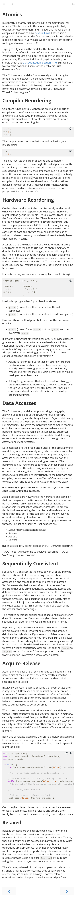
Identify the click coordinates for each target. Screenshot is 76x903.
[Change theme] (12, 4)
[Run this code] (71, 753)
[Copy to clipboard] (71, 129)
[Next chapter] (67, 891)
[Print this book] (73, 4)
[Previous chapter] (9, 891)
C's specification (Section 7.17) (40, 62)
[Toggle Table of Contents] (4, 4)
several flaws (42, 33)
